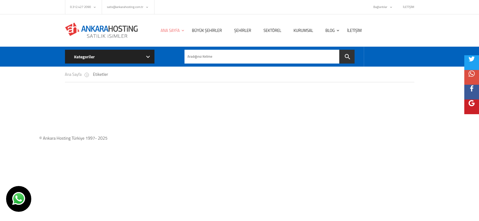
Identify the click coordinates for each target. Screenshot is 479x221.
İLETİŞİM (408, 7)
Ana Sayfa (73, 74)
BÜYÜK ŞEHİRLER (207, 30)
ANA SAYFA (170, 30)
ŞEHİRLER (242, 30)
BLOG (330, 30)
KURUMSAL (303, 30)
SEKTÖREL (272, 30)
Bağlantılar (380, 7)
